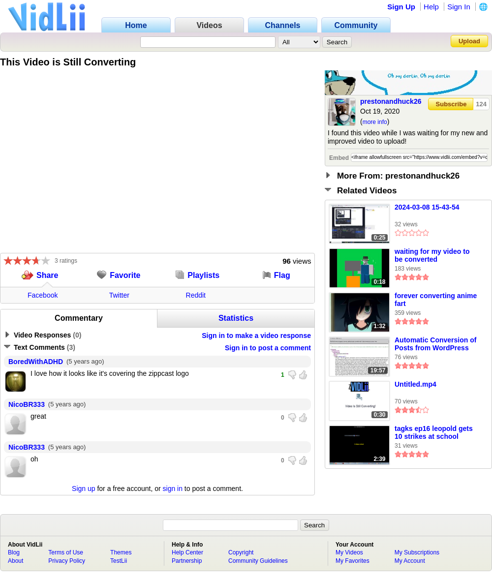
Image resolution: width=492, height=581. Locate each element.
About (15, 560)
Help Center (187, 552)
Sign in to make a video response (256, 335)
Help (431, 6)
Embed (339, 157)
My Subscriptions (417, 552)
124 (481, 104)
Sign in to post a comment (268, 348)
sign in (173, 488)
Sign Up (401, 6)
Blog (14, 552)
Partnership (187, 560)
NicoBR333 (26, 404)
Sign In (458, 6)
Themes (120, 552)
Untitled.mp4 (415, 384)
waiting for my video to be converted (432, 255)
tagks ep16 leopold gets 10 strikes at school (434, 432)
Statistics (235, 318)
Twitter (119, 295)
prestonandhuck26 (390, 101)
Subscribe (451, 104)
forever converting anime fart (436, 299)
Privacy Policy (66, 560)
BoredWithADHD (35, 362)
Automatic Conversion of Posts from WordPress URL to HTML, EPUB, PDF (435, 344)
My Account (410, 560)
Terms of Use (65, 552)
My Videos (349, 552)
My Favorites (352, 560)
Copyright (240, 552)
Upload (469, 41)
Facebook (43, 295)
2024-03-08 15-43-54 (427, 207)
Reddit (196, 295)
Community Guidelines (258, 560)
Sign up (83, 488)
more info (375, 122)
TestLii (118, 560)
